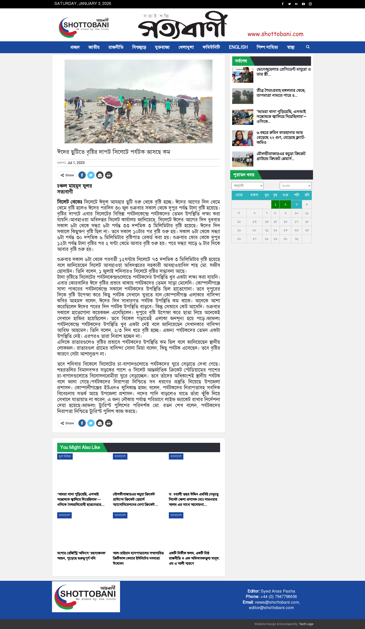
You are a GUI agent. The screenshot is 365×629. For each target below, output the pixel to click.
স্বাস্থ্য (291, 47)
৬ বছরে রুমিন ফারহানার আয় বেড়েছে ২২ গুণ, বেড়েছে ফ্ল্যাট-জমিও (281, 137)
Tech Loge (306, 624)
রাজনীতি (115, 47)
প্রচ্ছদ (75, 47)
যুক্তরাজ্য (162, 47)
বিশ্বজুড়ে (139, 47)
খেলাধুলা (186, 47)
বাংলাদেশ (120, 456)
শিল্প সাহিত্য (267, 47)
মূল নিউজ (65, 456)
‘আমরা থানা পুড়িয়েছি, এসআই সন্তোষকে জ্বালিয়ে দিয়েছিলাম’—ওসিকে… (282, 116)
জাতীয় (94, 47)
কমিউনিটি (211, 47)
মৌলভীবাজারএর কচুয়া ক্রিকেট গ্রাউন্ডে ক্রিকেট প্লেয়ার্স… (281, 156)
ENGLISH (238, 47)
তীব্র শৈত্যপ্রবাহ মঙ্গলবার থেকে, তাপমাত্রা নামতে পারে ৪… (281, 93)
